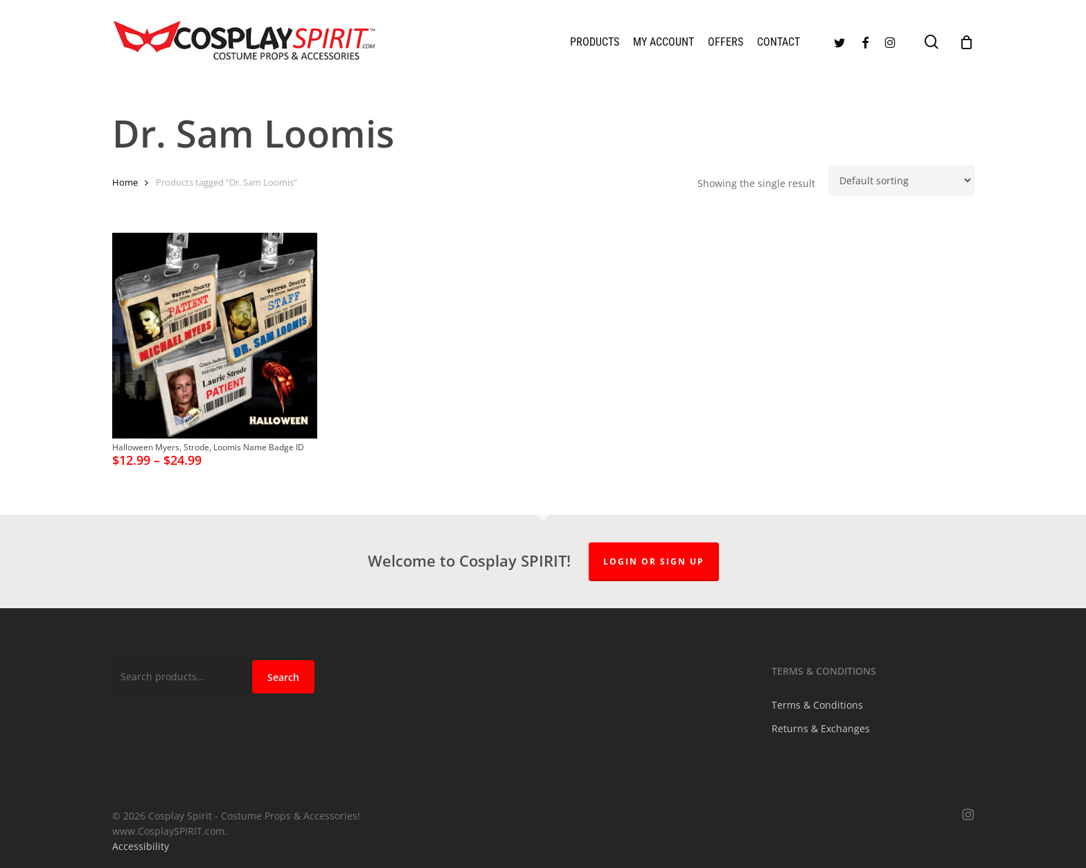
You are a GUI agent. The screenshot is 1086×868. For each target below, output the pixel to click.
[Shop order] (901, 180)
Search (283, 677)
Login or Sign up (653, 561)
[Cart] (966, 42)
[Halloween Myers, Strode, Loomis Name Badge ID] (215, 336)
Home (125, 182)
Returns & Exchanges (821, 728)
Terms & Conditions (817, 704)
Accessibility (140, 846)
